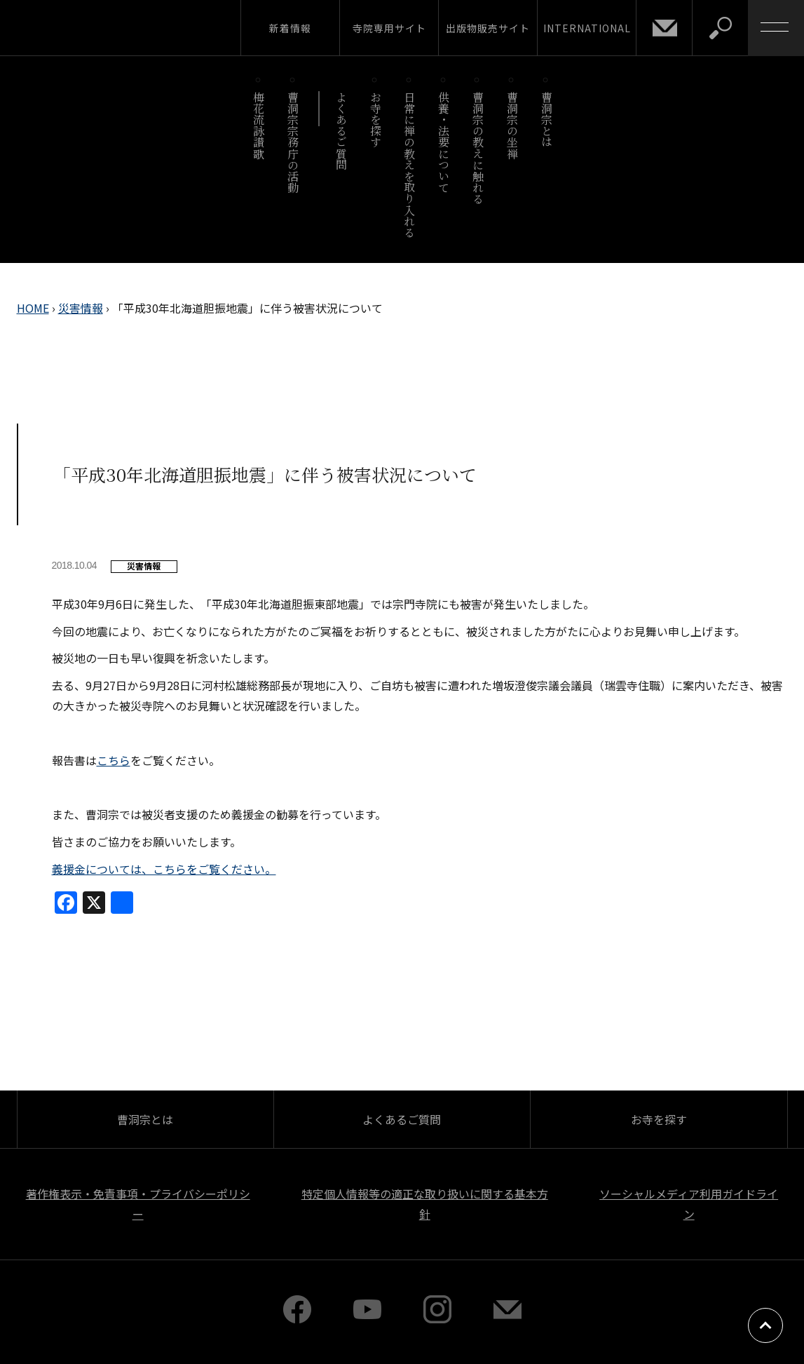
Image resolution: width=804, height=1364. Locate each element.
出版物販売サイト (488, 28)
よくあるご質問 (341, 130)
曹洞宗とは (546, 119)
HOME (33, 307)
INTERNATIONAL (587, 28)
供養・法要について (444, 142)
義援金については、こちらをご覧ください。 (164, 868)
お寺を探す (375, 119)
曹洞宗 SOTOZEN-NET (129, 27)
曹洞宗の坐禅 (512, 125)
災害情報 (80, 307)
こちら (113, 760)
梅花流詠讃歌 (259, 125)
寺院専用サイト (389, 28)
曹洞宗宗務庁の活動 (293, 142)
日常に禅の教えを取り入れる (410, 164)
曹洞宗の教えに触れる (478, 147)
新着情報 (290, 28)
